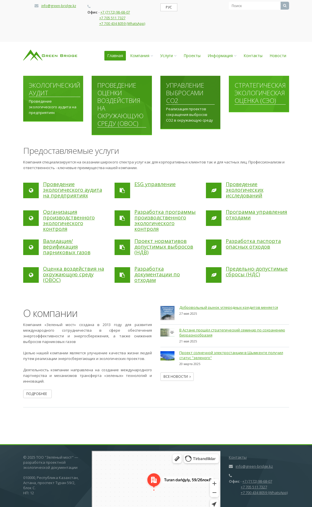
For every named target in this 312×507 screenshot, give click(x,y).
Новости (278, 55)
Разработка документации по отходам (157, 274)
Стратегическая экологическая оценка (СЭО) (260, 93)
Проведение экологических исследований (244, 190)
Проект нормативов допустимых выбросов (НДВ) (163, 247)
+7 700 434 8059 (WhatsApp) (122, 23)
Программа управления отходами (256, 214)
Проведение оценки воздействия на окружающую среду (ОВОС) (120, 104)
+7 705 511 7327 (112, 18)
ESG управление (155, 184)
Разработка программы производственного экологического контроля (165, 220)
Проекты (192, 55)
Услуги (168, 55)
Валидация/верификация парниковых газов (67, 247)
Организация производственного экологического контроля (69, 220)
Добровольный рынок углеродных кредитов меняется (228, 307)
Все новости (177, 376)
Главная (115, 55)
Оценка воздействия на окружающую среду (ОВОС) (73, 274)
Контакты (253, 55)
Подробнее (37, 393)
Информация (222, 55)
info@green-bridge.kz (58, 5)
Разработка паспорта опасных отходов (253, 244)
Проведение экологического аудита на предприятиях (72, 190)
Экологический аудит (54, 89)
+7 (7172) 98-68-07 (115, 12)
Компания (141, 55)
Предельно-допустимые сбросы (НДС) (257, 271)
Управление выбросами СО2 (185, 93)
